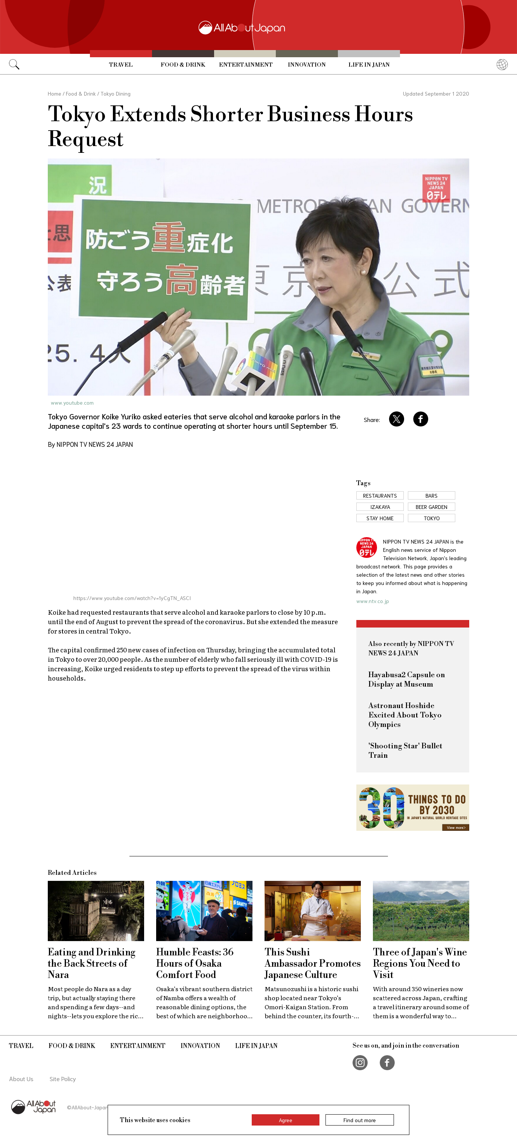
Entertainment (246, 65)
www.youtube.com (72, 402)
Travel (121, 65)
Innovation (307, 65)
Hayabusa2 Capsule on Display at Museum (406, 679)
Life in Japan (369, 65)
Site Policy (63, 1078)
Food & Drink (183, 65)
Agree (285, 1120)
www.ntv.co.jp (372, 600)
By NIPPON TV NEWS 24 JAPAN (90, 444)
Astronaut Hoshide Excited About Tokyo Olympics (405, 715)
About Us (21, 1078)
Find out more (360, 1120)
